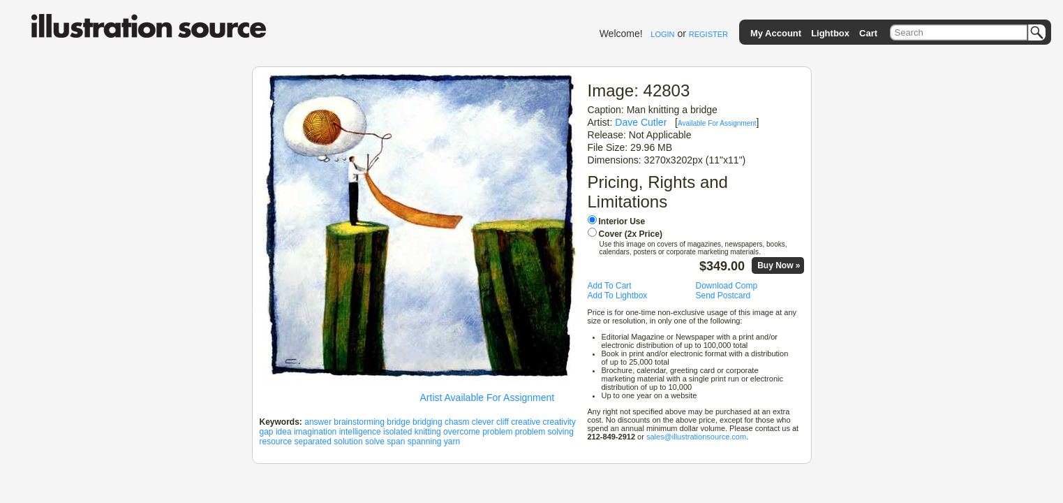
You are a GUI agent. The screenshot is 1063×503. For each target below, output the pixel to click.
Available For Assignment (717, 123)
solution (348, 441)
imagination (315, 432)
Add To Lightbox (618, 295)
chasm (457, 422)
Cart (868, 33)
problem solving (544, 432)
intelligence (360, 432)
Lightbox (830, 33)
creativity (559, 422)
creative (525, 422)
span (396, 441)
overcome (461, 432)
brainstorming (359, 422)
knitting (428, 432)
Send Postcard (723, 295)
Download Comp (727, 286)
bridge (398, 422)
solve (375, 441)
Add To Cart (610, 286)
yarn (452, 441)
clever (483, 422)
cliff (502, 422)
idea (284, 432)
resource (276, 441)
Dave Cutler (641, 122)
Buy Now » (778, 265)
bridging (427, 422)
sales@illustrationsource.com (696, 436)
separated (313, 441)
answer (318, 422)
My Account (775, 33)
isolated (397, 432)
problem (497, 432)
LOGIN (662, 34)
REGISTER (708, 34)
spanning (425, 441)
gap (267, 432)
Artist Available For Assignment (487, 397)
